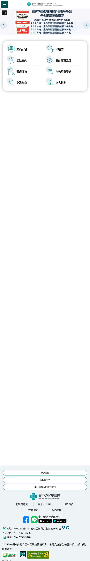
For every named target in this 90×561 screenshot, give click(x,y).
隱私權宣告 (45, 476)
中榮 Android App (60, 517)
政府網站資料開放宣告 (45, 483)
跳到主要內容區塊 (1, 1)
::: (0, 9)
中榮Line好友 (34, 516)
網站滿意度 (21, 500)
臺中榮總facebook (26, 516)
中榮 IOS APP (45, 517)
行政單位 (69, 500)
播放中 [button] (4, 12)
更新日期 (6, 558)
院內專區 (57, 506)
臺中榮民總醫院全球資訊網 (45, 4)
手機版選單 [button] (4, 4)
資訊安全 (45, 469)
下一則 (86, 25)
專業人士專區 (45, 500)
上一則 (3, 25)
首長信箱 (33, 506)
